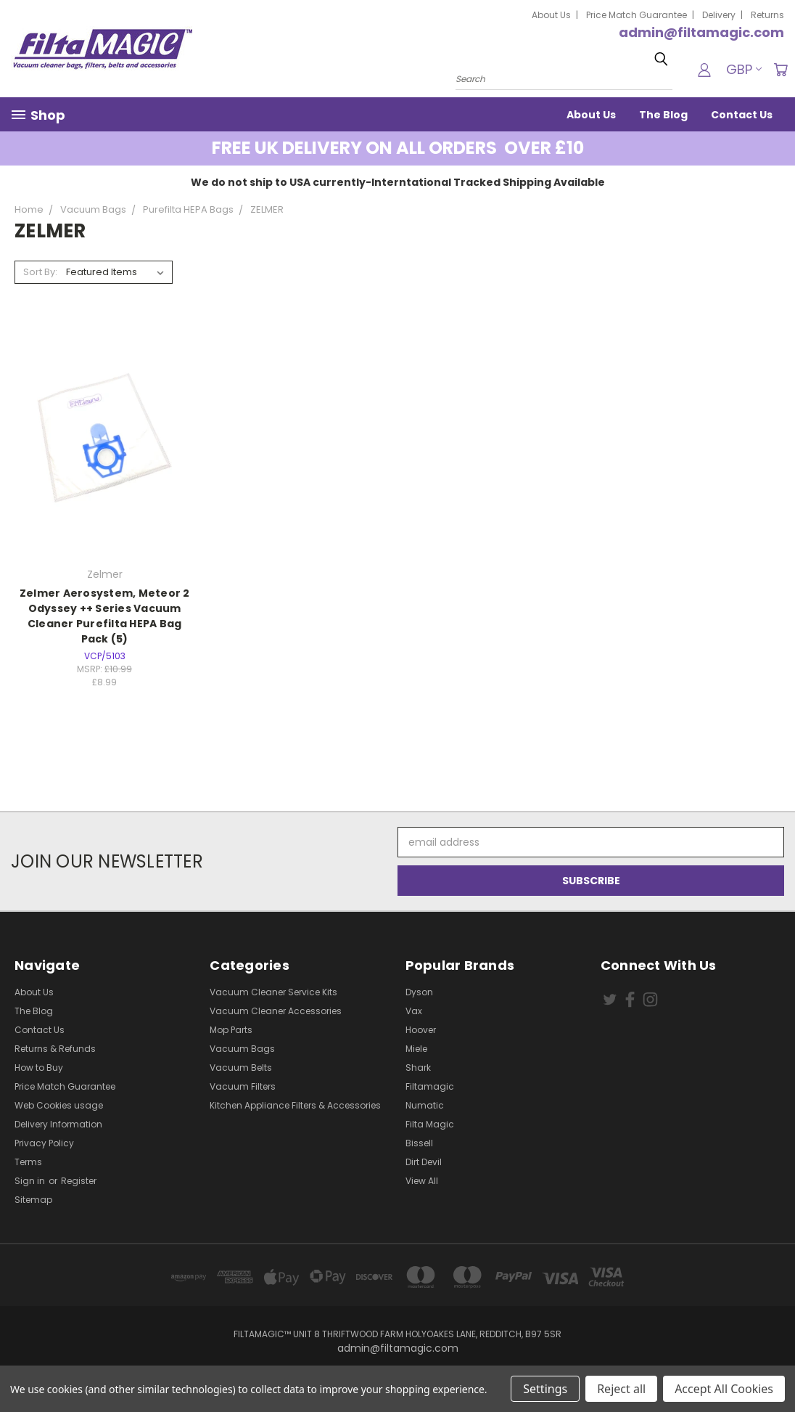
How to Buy (39, 1067)
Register (78, 1181)
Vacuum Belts (241, 1067)
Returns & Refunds (55, 1048)
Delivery (719, 15)
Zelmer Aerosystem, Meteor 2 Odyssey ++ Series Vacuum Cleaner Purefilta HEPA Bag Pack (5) (105, 616)
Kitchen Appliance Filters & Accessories (295, 1105)
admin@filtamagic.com (701, 32)
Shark (418, 1067)
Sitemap (33, 1199)
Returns (767, 15)
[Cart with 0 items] (780, 69)
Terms (28, 1162)
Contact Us (742, 114)
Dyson (419, 992)
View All (421, 1181)
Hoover (420, 1030)
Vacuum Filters (243, 1086)
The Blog (663, 114)
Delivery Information (58, 1124)
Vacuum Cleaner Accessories (276, 1011)
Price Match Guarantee (636, 15)
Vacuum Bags (242, 1048)
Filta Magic (429, 1124)
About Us (551, 15)
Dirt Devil (423, 1162)
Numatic (424, 1105)
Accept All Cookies (724, 1389)
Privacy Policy (44, 1143)
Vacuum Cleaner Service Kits (273, 992)
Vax (413, 1011)
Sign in (31, 1181)
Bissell (419, 1143)
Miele (416, 1048)
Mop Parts (231, 1030)
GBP (744, 69)
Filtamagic (429, 1086)
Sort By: (40, 272)
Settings (545, 1389)
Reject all (621, 1389)
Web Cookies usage (59, 1105)
